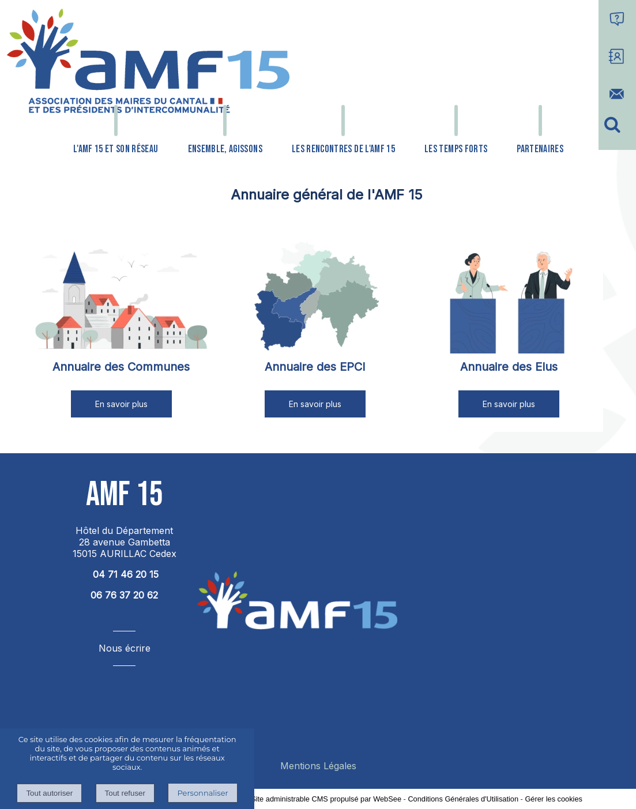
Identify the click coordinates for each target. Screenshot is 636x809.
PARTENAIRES (540, 149)
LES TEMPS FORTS (455, 149)
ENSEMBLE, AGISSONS (225, 149)
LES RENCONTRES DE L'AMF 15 (343, 149)
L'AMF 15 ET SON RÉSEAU (116, 149)
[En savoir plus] (121, 403)
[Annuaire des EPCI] (315, 296)
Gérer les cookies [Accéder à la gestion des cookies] (553, 799)
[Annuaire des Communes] (121, 296)
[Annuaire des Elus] (509, 296)
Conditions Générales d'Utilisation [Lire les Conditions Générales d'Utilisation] (463, 799)
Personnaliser (202, 792)
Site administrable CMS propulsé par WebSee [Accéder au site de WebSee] (326, 799)
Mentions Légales (318, 766)
